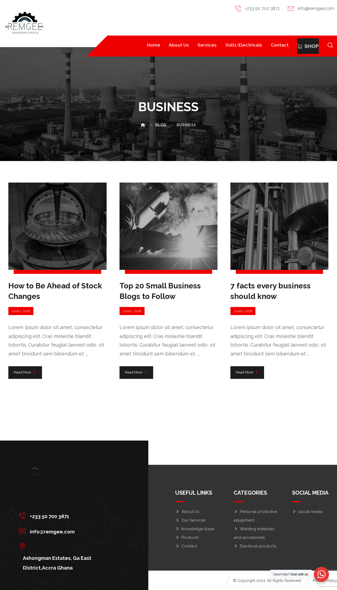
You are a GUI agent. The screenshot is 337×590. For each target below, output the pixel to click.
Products (187, 537)
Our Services (190, 520)
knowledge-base (194, 528)
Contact (186, 546)
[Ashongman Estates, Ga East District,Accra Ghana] (70, 546)
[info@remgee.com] (70, 531)
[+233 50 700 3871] (70, 515)
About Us (187, 511)
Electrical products (255, 546)
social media (307, 511)
